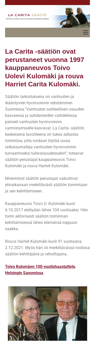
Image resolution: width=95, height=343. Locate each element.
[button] (85, 32)
